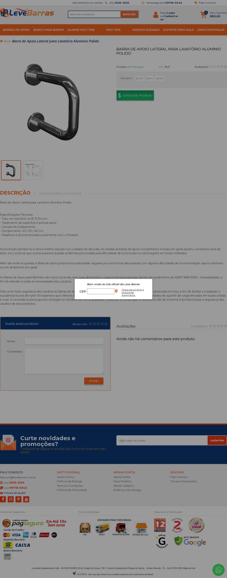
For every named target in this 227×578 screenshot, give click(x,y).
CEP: (83, 291)
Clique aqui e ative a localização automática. (133, 292)
